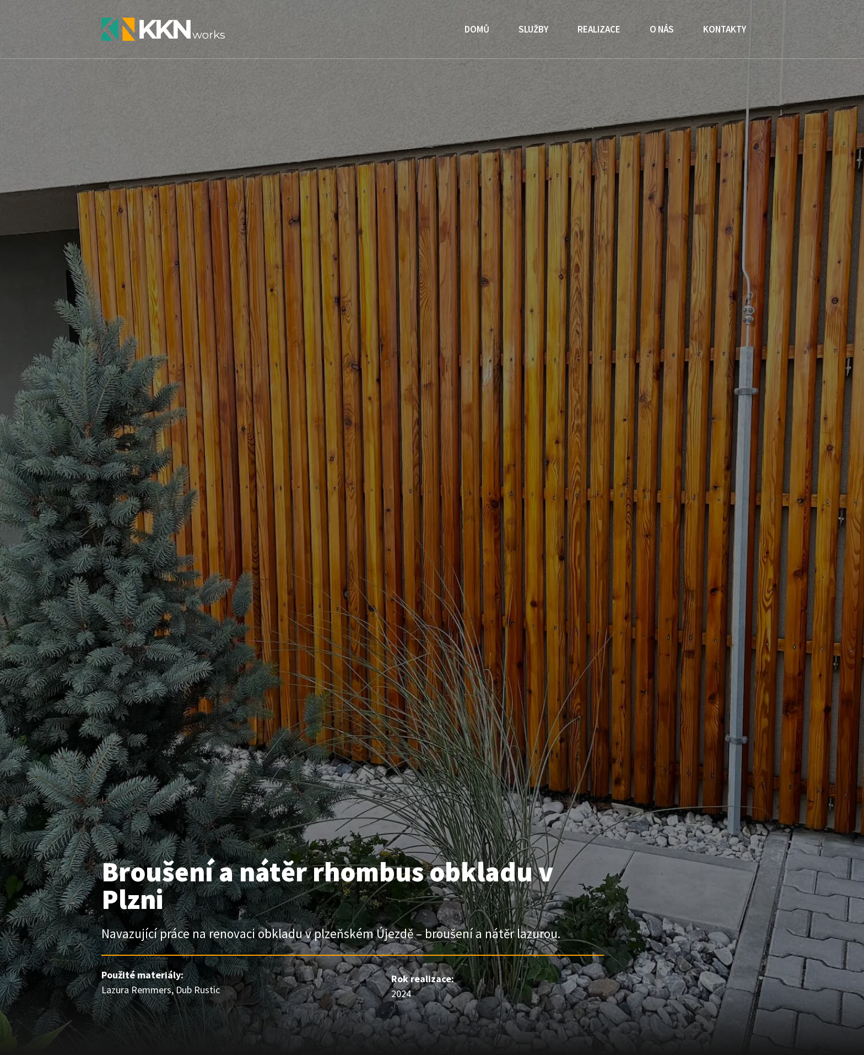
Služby (533, 29)
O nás (662, 29)
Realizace (598, 29)
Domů (477, 29)
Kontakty (724, 29)
